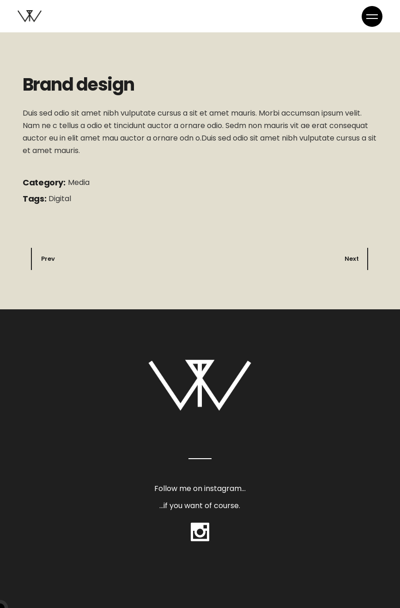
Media (79, 182)
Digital (59, 198)
